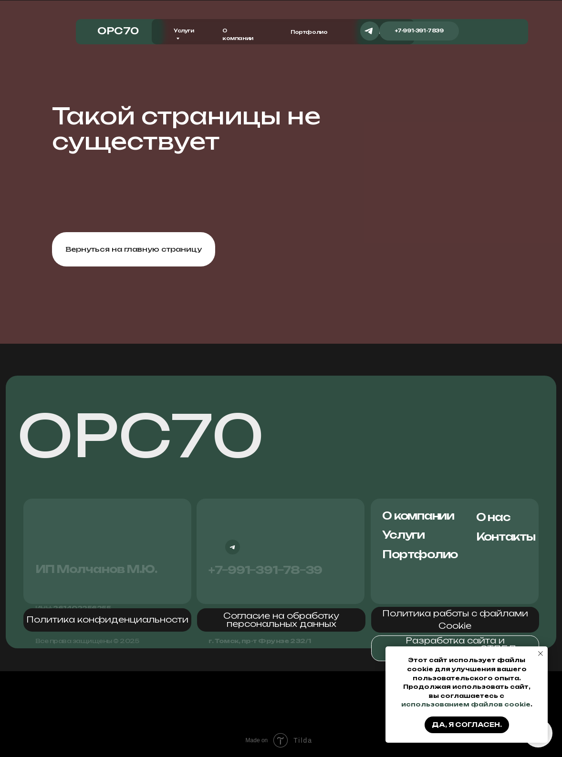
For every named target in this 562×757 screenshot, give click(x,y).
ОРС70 (141, 435)
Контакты (505, 536)
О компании (418, 515)
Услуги (403, 534)
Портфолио (309, 32)
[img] (471, 31)
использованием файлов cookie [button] (466, 704)
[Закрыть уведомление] (540, 653)
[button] (107, 620)
